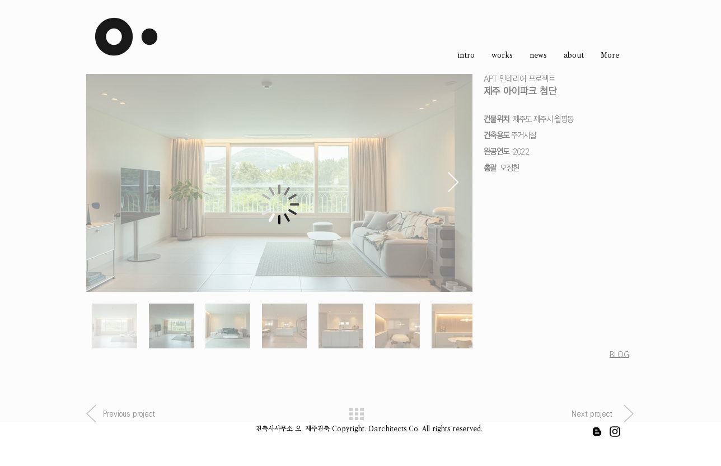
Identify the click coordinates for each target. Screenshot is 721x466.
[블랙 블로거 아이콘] (597, 432)
